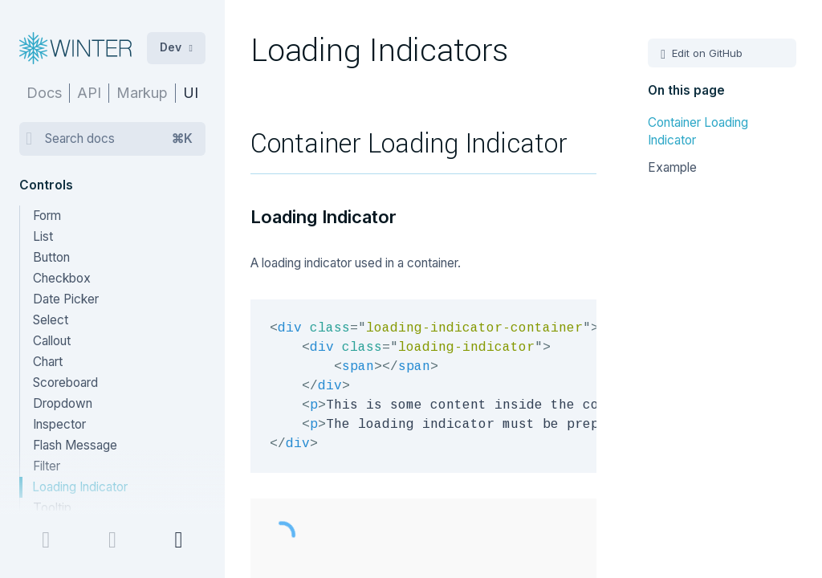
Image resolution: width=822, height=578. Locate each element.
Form (47, 215)
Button (51, 257)
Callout (52, 340)
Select (50, 320)
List (43, 236)
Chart (48, 361)
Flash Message (75, 445)
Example (672, 167)
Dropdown (62, 403)
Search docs (119, 138)
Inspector (59, 424)
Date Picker (66, 299)
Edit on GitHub (706, 53)
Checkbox (62, 278)
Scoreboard (65, 382)
